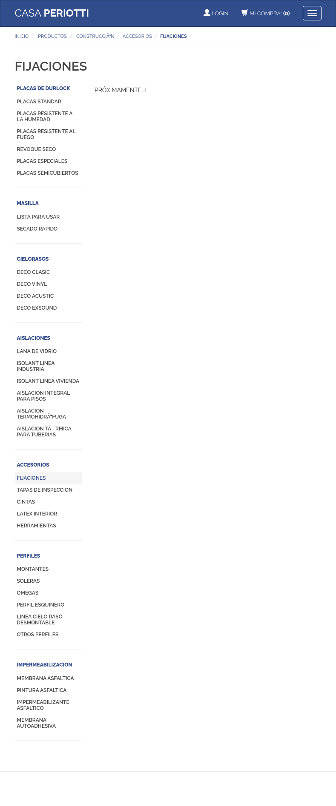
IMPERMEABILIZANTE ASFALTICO (43, 705)
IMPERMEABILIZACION (44, 665)
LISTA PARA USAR (38, 217)
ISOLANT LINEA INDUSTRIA (36, 366)
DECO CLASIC (33, 272)
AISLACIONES (33, 338)
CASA (52, 13)
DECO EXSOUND (37, 308)
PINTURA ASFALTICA (42, 690)
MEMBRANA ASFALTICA (45, 678)
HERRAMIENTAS (36, 526)
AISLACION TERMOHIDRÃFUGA (41, 414)
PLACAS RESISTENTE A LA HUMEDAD (45, 116)
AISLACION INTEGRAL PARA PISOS (43, 396)
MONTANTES (33, 569)
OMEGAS (28, 593)
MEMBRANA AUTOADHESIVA (36, 723)
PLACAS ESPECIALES (42, 161)
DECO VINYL (32, 284)
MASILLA (28, 203)
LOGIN (216, 13)
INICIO (22, 36)
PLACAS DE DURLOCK (43, 88)
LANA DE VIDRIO (37, 351)
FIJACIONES (31, 478)
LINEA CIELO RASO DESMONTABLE (40, 620)
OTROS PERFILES (38, 635)
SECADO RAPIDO (37, 229)
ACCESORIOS (33, 465)
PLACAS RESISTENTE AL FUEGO (46, 134)
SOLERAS (28, 581)
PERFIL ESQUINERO (41, 605)
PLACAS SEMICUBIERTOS (47, 173)
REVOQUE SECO (36, 149)
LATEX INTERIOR (37, 514)
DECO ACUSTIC (35, 296)
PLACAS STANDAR (39, 102)
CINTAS (26, 502)
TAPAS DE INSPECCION (45, 490)
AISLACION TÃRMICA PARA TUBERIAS (44, 432)
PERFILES (28, 556)
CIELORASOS (33, 259)
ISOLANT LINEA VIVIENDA (48, 381)
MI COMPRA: (265, 13)
